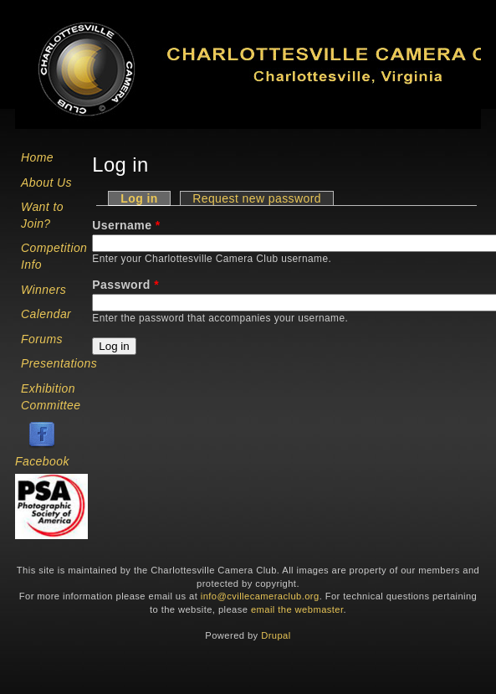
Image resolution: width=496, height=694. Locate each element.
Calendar (46, 314)
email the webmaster (297, 609)
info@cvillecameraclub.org (260, 596)
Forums (42, 339)
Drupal (275, 635)
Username (126, 225)
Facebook (42, 461)
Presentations (59, 363)
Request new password (256, 198)
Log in (145, 198)
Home (37, 157)
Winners (43, 289)
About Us (46, 182)
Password (125, 284)
